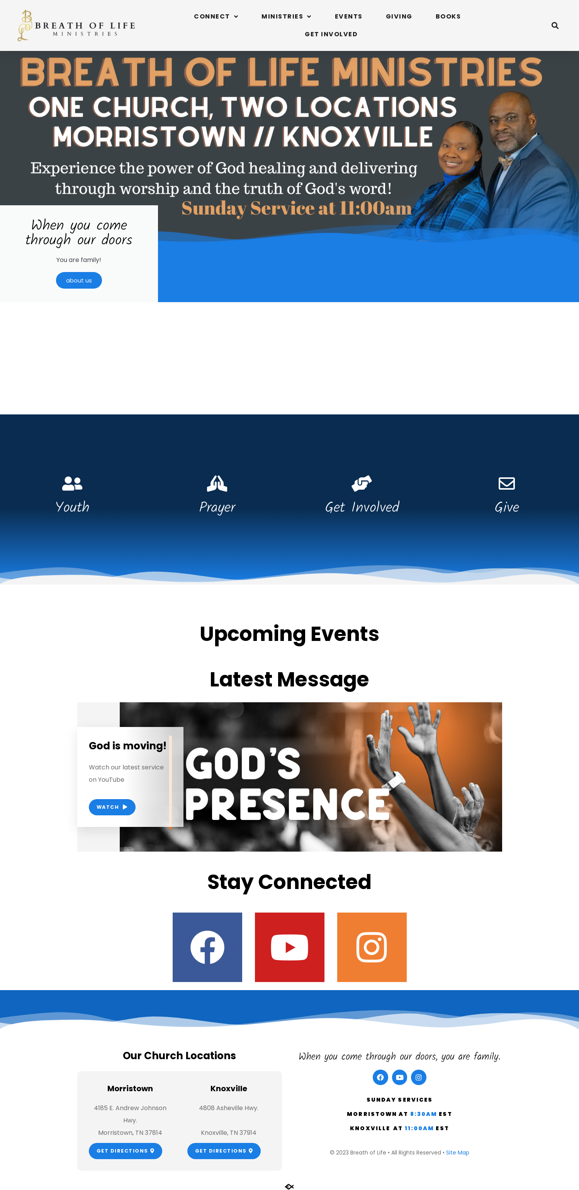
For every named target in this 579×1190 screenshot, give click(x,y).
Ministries (286, 17)
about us (79, 280)
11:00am (420, 1128)
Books (448, 16)
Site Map (457, 1152)
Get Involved (331, 34)
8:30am (424, 1114)
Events (349, 16)
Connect (216, 17)
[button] (555, 25)
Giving (399, 16)
